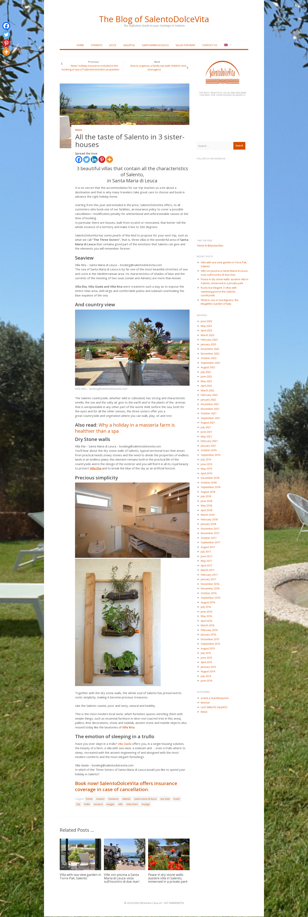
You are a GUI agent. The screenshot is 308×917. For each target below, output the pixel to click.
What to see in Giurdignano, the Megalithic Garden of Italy (219, 302)
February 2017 (209, 575)
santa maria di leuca (145, 799)
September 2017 (210, 542)
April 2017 (206, 565)
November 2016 (210, 589)
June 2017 (206, 556)
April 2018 (206, 510)
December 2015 (210, 639)
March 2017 (207, 570)
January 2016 (208, 635)
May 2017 (206, 561)
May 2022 (206, 381)
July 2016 (206, 607)
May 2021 (206, 436)
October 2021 (208, 413)
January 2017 (208, 579)
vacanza (98, 804)
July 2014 (206, 676)
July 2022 (206, 372)
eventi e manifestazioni (215, 698)
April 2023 (206, 331)
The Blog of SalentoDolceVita (154, 18)
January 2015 (208, 667)
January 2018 (208, 524)
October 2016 (208, 593)
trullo (87, 804)
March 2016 (207, 625)
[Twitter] (86, 159)
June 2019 (206, 464)
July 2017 (206, 552)
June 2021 (206, 432)
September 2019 (210, 455)
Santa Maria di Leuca (155, 45)
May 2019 (206, 469)
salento (126, 799)
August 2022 (208, 367)
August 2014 (208, 671)
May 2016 (206, 616)
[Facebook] (78, 159)
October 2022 (208, 358)
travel (176, 799)
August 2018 (208, 492)
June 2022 (206, 377)
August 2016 (208, 602)
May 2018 (206, 506)
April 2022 (206, 386)
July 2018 (206, 496)
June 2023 (206, 321)
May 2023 (206, 326)
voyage (146, 804)
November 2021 (210, 409)
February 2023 (209, 340)
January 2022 (208, 400)
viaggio (110, 804)
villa (120, 804)
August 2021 (208, 423)
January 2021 (208, 446)
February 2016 (209, 630)
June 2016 (206, 611)
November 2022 (210, 353)
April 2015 (206, 662)
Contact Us (209, 45)
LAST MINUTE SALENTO (214, 707)
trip (78, 804)
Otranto (96, 45)
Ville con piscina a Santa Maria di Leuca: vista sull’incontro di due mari (121, 878)
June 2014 (206, 681)
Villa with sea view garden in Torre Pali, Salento (80, 877)
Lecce (112, 45)
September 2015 (210, 644)
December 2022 (210, 349)
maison (100, 799)
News (78, 130)
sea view (165, 799)
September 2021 (210, 418)
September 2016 (210, 598)
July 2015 (206, 653)
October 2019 (208, 450)
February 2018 (209, 519)
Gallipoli (129, 45)
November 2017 (210, 533)
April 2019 (206, 473)
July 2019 (206, 460)
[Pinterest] (101, 159)
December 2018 (210, 478)
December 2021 (210, 404)
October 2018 (208, 482)
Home (80, 45)
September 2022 (210, 363)
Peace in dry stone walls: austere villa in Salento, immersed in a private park (168, 878)
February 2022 (209, 395)
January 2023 (208, 344)
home (89, 799)
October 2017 (208, 538)
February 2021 (209, 441)
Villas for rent (185, 45)
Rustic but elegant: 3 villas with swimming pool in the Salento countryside (219, 291)
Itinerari (205, 703)
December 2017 (210, 529)
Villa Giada (124, 744)
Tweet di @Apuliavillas (210, 245)
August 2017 (208, 547)
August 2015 (208, 648)
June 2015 (206, 658)
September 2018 (210, 487)
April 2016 (206, 621)
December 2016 (210, 584)
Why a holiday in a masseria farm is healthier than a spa (125, 428)
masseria (113, 799)
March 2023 (207, 335)
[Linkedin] (94, 159)
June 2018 (206, 501)
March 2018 (207, 515)
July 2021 (206, 427)
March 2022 (207, 390)
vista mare (132, 804)
